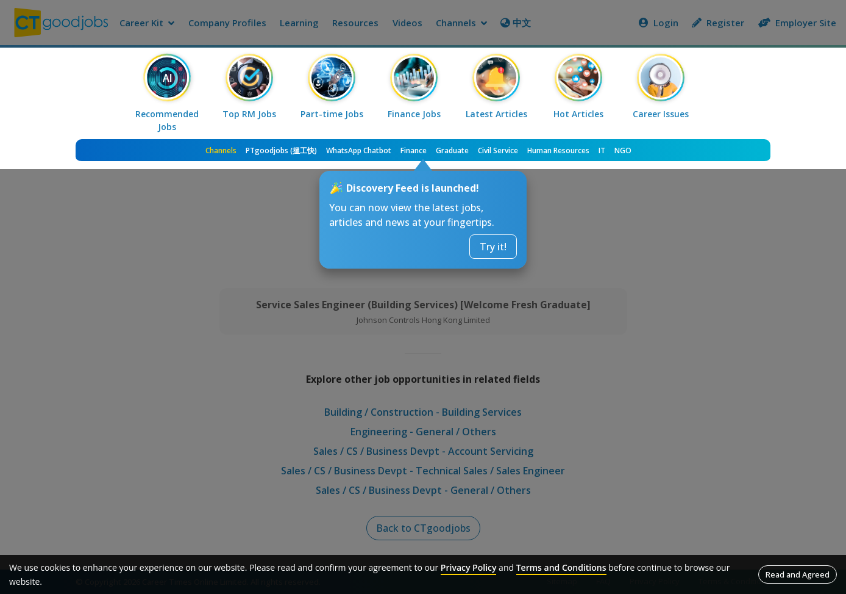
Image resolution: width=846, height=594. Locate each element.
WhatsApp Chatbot (358, 150)
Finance (413, 150)
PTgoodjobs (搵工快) (281, 150)
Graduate (452, 150)
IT (602, 150)
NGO (622, 150)
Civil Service (498, 150)
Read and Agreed (798, 574)
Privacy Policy (469, 567)
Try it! (493, 246)
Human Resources (558, 150)
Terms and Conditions (561, 567)
